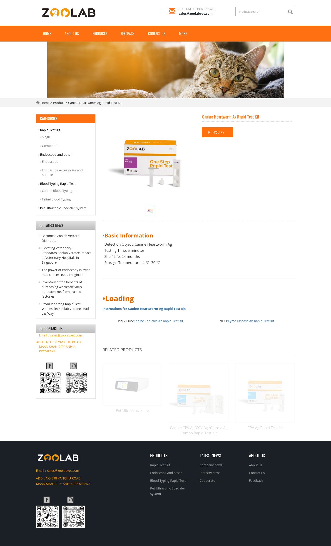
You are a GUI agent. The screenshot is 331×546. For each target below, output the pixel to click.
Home (47, 33)
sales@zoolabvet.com (196, 13)
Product (59, 103)
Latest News (210, 455)
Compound (50, 145)
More (183, 33)
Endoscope (50, 161)
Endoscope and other (56, 154)
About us (72, 33)
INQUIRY (216, 132)
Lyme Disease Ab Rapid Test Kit (251, 321)
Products (99, 33)
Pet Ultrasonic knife (132, 410)
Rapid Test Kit (50, 130)
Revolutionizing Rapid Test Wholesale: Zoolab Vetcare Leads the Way (66, 309)
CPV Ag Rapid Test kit (265, 427)
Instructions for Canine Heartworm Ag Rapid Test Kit (144, 308)
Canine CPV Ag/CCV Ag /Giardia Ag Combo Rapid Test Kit (198, 430)
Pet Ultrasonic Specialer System (63, 208)
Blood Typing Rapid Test (58, 183)
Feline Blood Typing (56, 199)
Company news (211, 465)
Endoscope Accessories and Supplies (62, 172)
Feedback (127, 33)
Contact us (156, 33)
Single (46, 137)
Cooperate (207, 480)
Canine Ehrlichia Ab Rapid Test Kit (158, 321)
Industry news (210, 473)
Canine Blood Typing (57, 190)
